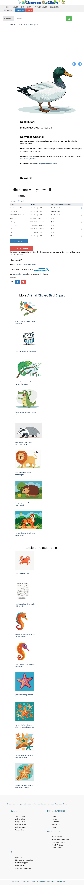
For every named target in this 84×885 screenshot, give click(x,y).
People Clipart (20, 822)
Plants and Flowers (58, 842)
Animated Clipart (41, 7)
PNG (22, 7)
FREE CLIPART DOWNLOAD (17, 215)
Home (7, 7)
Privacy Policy (20, 865)
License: (13, 201)
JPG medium (13, 225)
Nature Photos (57, 837)
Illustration (54, 7)
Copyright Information (23, 868)
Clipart (15, 7)
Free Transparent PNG (16, 208)
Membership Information (24, 860)
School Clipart (20, 816)
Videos (54, 827)
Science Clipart (20, 827)
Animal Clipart (32, 24)
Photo (29, 7)
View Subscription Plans (28, 159)
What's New (19, 830)
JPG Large (13, 222)
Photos (54, 819)
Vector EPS (13, 218)
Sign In (29, 10)
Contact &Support (21, 863)
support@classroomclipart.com (46, 164)
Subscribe (20, 10)
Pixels (32, 205)
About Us (18, 857)
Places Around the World (60, 839)
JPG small (12, 229)
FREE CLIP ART (14, 211)
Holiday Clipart (20, 824)
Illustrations (56, 824)
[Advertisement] (42, 42)
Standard (23, 201)
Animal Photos (57, 847)
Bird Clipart (32, 264)
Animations (55, 822)
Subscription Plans (19, 274)
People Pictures (57, 845)
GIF (11, 236)
